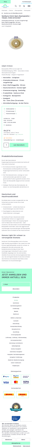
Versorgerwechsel (16, 340)
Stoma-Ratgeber (16, 349)
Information (16, 346)
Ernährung (16, 308)
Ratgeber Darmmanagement (16, 354)
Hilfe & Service (16, 318)
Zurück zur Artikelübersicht (12, 13)
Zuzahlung (16, 332)
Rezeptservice (16, 329)
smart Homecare (16, 363)
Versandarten (16, 388)
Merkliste (8, 125)
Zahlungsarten (16, 371)
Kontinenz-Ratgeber (16, 351)
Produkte (16, 297)
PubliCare (16, 314)
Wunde (16, 311)
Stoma (16, 300)
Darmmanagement (16, 306)
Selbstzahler (9, 109)
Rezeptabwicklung (16, 326)
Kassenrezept (9, 113)
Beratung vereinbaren (16, 343)
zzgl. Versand (19, 134)
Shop (5, 1)
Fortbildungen (26, 1)
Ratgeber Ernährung (16, 357)
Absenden (16, 289)
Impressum (26, 446)
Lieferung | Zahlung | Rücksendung (16, 337)
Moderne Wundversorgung (16, 360)
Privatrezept (9, 111)
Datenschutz (17, 446)
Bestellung (16, 323)
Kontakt (15, 321)
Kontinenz (16, 303)
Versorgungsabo (16, 334)
